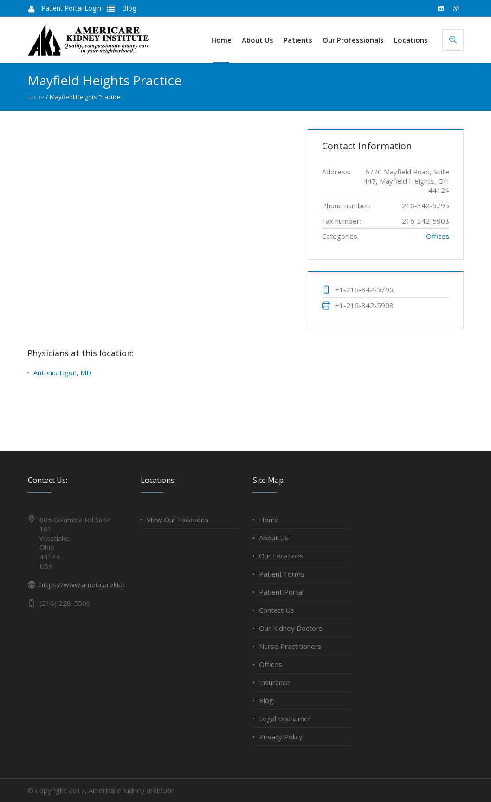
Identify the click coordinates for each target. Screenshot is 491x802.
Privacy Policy (281, 736)
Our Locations (281, 555)
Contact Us (276, 610)
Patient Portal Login (71, 8)
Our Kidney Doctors (291, 628)
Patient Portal (281, 592)
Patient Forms (281, 573)
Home (35, 97)
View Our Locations (177, 519)
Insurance (274, 682)
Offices (437, 236)
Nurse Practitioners (290, 646)
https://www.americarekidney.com (94, 584)
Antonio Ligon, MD (62, 372)
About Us (274, 537)
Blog (128, 8)
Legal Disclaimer (285, 718)
